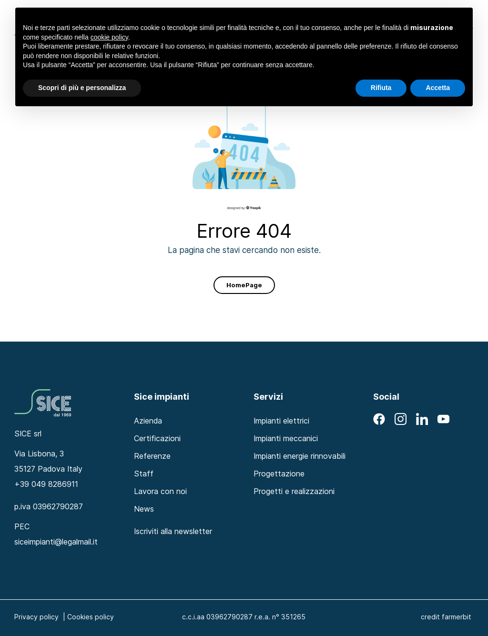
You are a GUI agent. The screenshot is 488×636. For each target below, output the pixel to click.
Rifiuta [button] (381, 87)
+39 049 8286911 (46, 484)
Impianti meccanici (286, 438)
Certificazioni (157, 438)
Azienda (148, 420)
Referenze (152, 456)
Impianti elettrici (281, 420)
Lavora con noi (160, 491)
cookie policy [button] (109, 37)
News (144, 509)
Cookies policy (90, 616)
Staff (143, 473)
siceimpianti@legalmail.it (56, 541)
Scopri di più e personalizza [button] (82, 87)
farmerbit (456, 616)
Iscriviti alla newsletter (173, 531)
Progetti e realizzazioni (294, 491)
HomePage (244, 285)
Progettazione (279, 473)
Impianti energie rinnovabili (300, 456)
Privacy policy (36, 616)
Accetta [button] (438, 87)
